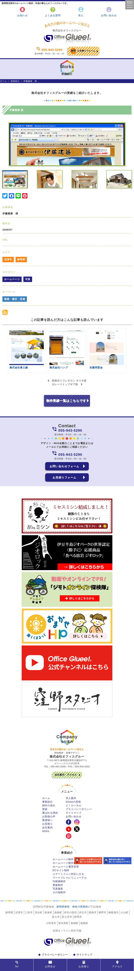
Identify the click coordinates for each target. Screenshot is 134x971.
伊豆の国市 (70, 898)
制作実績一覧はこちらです (66, 387)
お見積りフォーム (82, 51)
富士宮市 (67, 903)
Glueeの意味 (73, 788)
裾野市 (102, 898)
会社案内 (47, 813)
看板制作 (58, 871)
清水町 (39, 898)
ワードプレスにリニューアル (70, 864)
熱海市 (93, 898)
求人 (81, 11)
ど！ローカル (73, 791)
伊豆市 (83, 898)
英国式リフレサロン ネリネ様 (69, 367)
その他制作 (59, 878)
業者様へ (47, 806)
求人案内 (71, 784)
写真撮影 (58, 875)
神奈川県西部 (80, 893)
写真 (27, 279)
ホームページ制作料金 (66, 849)
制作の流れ (48, 791)
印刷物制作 (59, 867)
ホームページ (12, 279)
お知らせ (22, 11)
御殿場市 (113, 898)
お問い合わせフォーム (64, 452)
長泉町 (48, 898)
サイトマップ (73, 799)
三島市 (29, 898)
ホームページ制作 (63, 845)
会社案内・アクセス (66, 761)
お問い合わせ (109, 11)
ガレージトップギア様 (65, 370)
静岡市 (78, 903)
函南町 (58, 898)
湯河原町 (63, 909)
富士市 (56, 903)
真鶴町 (75, 909)
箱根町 (84, 909)
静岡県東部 (63, 893)
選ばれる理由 (50, 799)
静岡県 (21, 259)
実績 (44, 795)
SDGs (45, 817)
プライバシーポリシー (79, 795)
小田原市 (51, 909)
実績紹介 (15, 81)
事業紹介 (47, 788)
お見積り (47, 810)
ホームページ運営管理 (66, 853)
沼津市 (8, 259)
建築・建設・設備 (14, 299)
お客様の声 (48, 802)
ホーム (3, 81)
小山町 (125, 898)
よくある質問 (53, 11)
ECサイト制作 (61, 856)
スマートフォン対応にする (68, 860)
